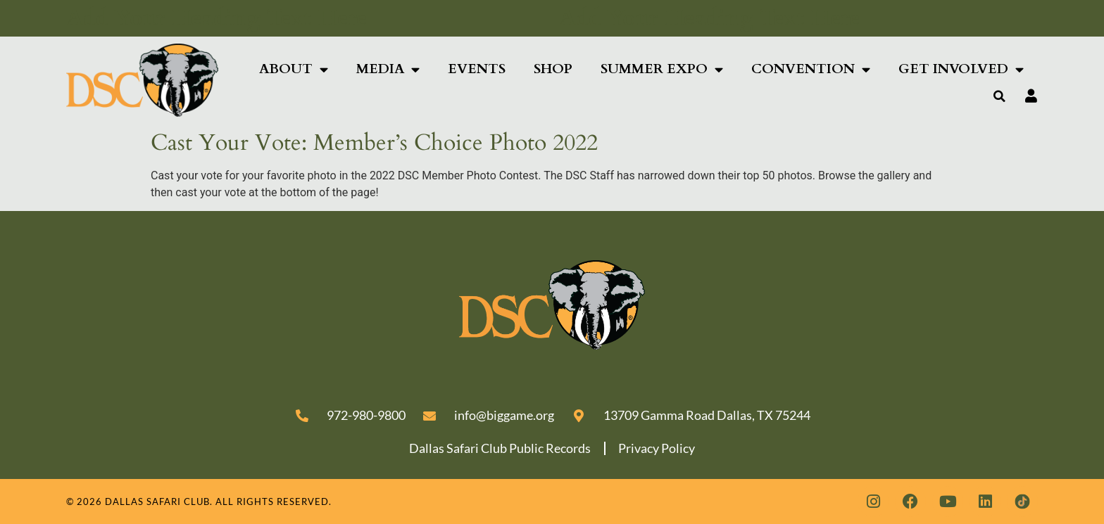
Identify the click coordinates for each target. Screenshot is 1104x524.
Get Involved (961, 69)
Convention (810, 69)
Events (477, 69)
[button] (999, 96)
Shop (553, 69)
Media (388, 69)
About (293, 69)
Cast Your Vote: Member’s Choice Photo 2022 (374, 142)
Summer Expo (662, 69)
